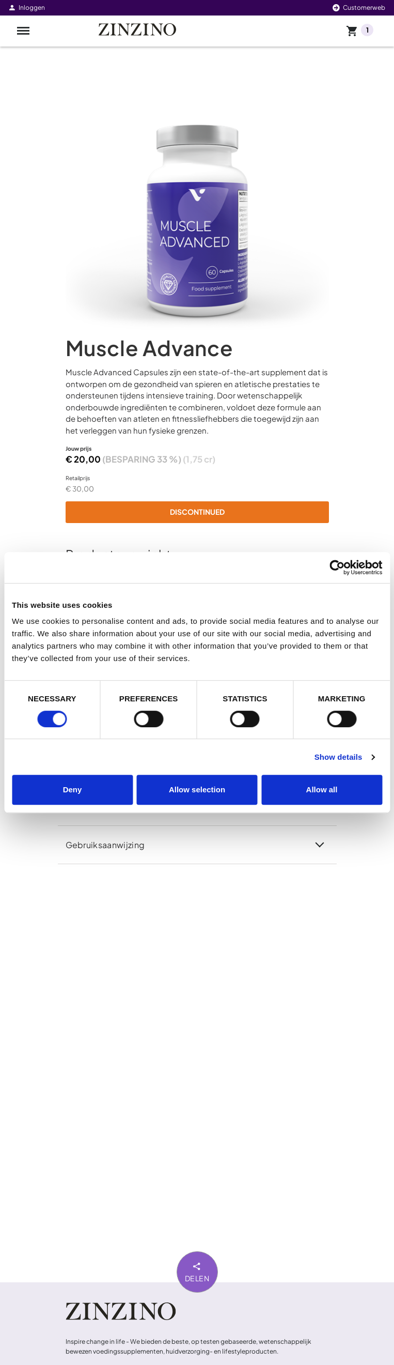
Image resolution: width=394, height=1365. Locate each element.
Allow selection (197, 789)
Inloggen (26, 7)
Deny (72, 789)
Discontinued (197, 511)
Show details (338, 757)
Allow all (322, 789)
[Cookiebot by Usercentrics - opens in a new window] (337, 567)
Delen (197, 1271)
